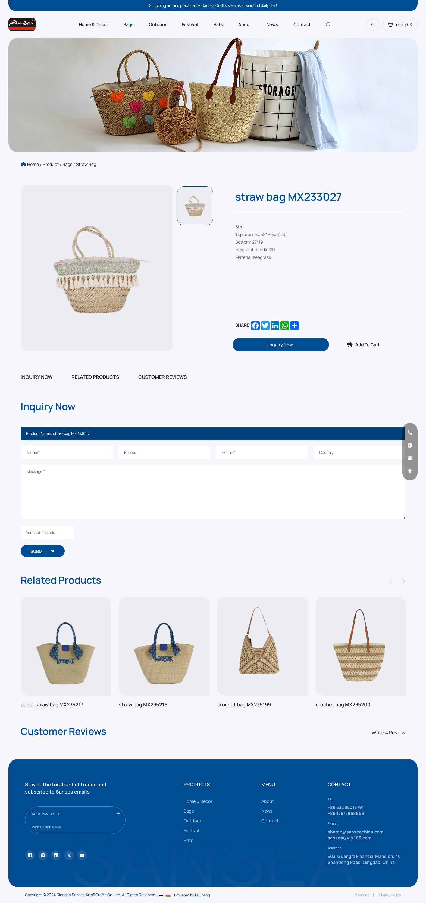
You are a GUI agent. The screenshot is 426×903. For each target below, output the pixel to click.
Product (51, 164)
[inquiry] (281, 344)
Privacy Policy (389, 895)
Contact (302, 24)
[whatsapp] (410, 445)
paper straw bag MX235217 (52, 704)
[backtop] (410, 470)
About (244, 24)
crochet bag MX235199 (244, 704)
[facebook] (56, 855)
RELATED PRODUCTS (95, 377)
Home (33, 164)
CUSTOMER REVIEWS (162, 377)
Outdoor (158, 24)
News (272, 24)
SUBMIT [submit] (42, 551)
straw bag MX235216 (143, 704)
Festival (190, 24)
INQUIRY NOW (36, 377)
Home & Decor (93, 24)
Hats (218, 24)
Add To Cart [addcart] (363, 344)
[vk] (82, 855)
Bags (128, 24)
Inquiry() (399, 24)
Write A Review (388, 732)
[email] (410, 457)
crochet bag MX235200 (343, 704)
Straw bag (86, 164)
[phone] (410, 432)
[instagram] (43, 855)
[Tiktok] (30, 855)
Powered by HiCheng (192, 895)
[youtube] (69, 855)
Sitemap (362, 895)
